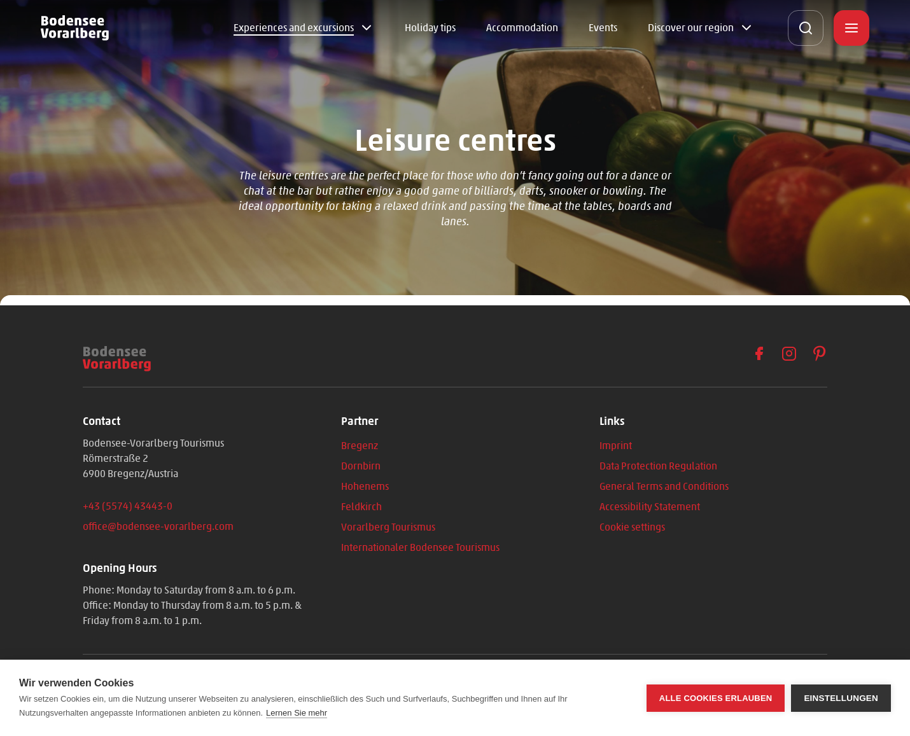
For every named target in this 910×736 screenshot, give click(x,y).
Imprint (615, 446)
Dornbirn (361, 466)
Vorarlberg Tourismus (388, 527)
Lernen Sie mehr (296, 713)
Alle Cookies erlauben (716, 698)
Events (603, 28)
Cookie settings (632, 527)
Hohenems (365, 486)
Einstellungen (841, 698)
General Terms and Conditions (664, 486)
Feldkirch (361, 507)
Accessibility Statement (649, 507)
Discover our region (691, 28)
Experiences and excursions (294, 28)
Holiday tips (430, 28)
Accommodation (522, 28)
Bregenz (359, 446)
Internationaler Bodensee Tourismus (420, 547)
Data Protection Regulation (658, 466)
